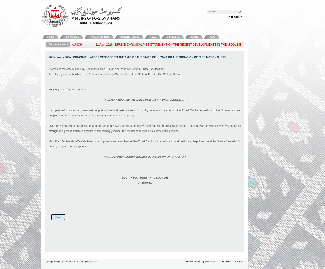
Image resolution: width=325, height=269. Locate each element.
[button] (239, 12)
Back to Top (314, 246)
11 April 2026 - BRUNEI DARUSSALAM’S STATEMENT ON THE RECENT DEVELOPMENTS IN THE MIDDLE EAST (173, 44)
